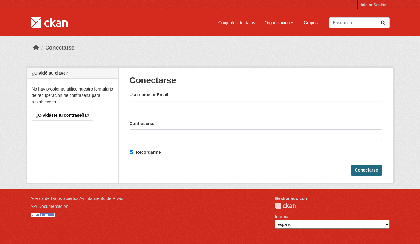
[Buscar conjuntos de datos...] (359, 22)
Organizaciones (279, 22)
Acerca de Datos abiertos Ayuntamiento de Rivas (77, 198)
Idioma (282, 216)
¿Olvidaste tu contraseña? (62, 115)
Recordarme (145, 152)
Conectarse (59, 48)
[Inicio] (36, 48)
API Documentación (49, 206)
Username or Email (149, 94)
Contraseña (141, 123)
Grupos (311, 22)
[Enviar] (383, 22)
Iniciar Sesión (374, 4)
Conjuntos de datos (236, 22)
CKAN (285, 205)
